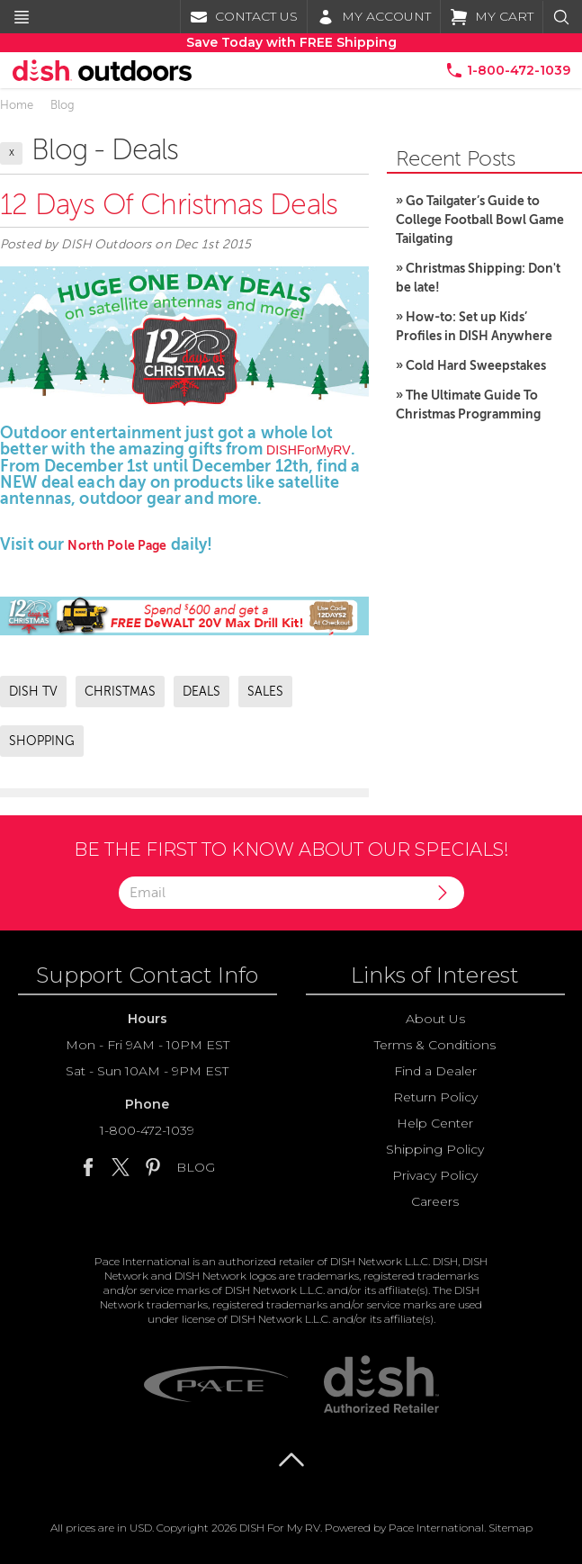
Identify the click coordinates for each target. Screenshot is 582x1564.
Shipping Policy (435, 1149)
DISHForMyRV (308, 450)
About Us (435, 1019)
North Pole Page (116, 545)
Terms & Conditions (435, 1045)
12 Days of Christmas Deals (168, 204)
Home (16, 105)
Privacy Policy (435, 1175)
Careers (435, 1201)
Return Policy (435, 1097)
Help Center (435, 1123)
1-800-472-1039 (147, 1130)
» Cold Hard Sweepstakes (471, 365)
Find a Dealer (435, 1071)
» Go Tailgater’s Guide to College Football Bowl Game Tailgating (480, 219)
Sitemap (510, 1527)
